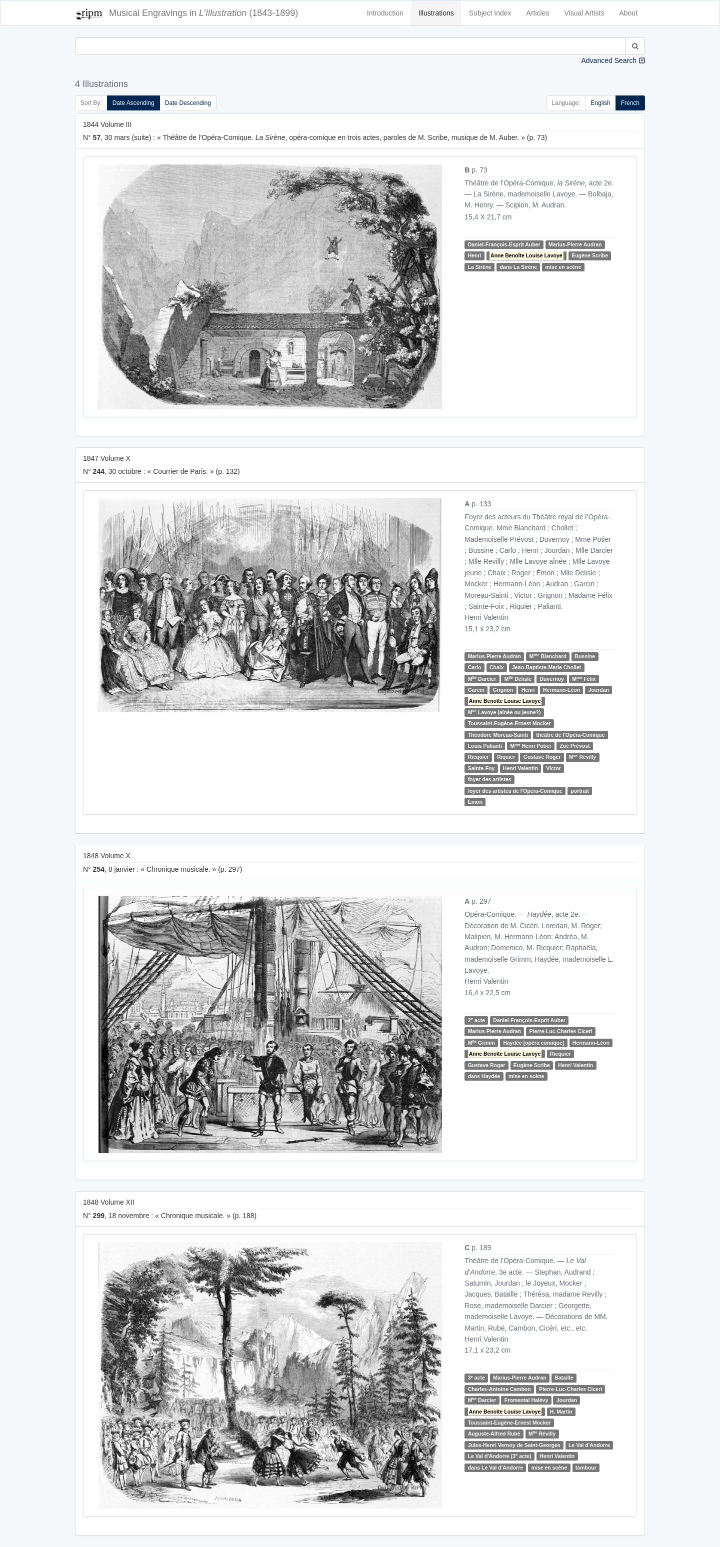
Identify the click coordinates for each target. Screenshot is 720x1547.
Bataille (563, 1378)
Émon (475, 802)
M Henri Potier (531, 745)
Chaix (497, 667)
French (630, 102)
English (600, 102)
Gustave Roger (542, 757)
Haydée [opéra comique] (533, 1043)
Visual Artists (584, 13)
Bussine (584, 656)
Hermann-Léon (561, 690)
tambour (586, 1468)
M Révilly (582, 757)
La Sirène (480, 267)
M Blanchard (548, 656)
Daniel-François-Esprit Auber (504, 244)
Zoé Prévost (575, 746)
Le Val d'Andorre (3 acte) (500, 1456)
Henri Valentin (520, 768)
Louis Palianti (485, 746)
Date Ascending (133, 102)
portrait (579, 791)
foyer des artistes (490, 779)
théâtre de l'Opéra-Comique (570, 735)
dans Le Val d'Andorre (495, 1468)
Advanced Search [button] (608, 60)
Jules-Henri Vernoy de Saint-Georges (514, 1445)
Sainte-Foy (481, 768)
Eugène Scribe (590, 255)
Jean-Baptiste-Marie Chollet (546, 667)
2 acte (476, 1020)
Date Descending (188, 102)
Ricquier (478, 757)
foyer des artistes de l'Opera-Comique (515, 791)
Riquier (506, 757)
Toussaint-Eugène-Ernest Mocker (509, 723)
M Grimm (481, 1042)
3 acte (476, 1378)
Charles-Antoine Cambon (499, 1389)
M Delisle (518, 678)
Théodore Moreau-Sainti (498, 735)
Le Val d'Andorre (589, 1445)
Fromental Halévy (526, 1400)
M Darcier (482, 678)
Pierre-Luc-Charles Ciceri (561, 1031)
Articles (538, 13)
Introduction (385, 13)
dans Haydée (484, 1076)
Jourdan (598, 690)
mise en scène (564, 267)
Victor (553, 768)
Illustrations (436, 13)
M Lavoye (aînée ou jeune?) (504, 712)
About (628, 13)
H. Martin (561, 1412)
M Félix (584, 678)
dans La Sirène (518, 267)
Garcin (476, 690)
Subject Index (490, 13)
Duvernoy (552, 679)
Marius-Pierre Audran (575, 244)
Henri (475, 255)
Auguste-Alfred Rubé (494, 1434)
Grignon (502, 690)
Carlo (475, 667)
